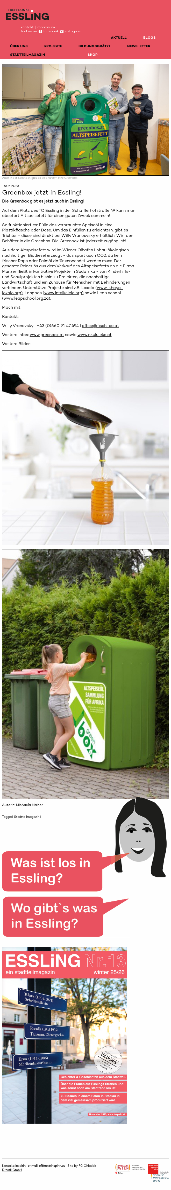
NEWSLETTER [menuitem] (138, 46)
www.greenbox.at (47, 334)
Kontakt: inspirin (14, 1166)
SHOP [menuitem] (92, 54)
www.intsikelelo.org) (64, 292)
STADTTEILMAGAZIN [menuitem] (27, 54)
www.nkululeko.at (94, 334)
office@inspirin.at (52, 1166)
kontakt (27, 27)
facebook (49, 31)
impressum (46, 27)
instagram (70, 31)
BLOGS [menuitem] (149, 37)
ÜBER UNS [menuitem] (19, 46)
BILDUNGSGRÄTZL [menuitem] (95, 46)
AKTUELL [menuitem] (119, 37)
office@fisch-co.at (100, 325)
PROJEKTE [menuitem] (53, 46)
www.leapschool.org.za (26, 298)
